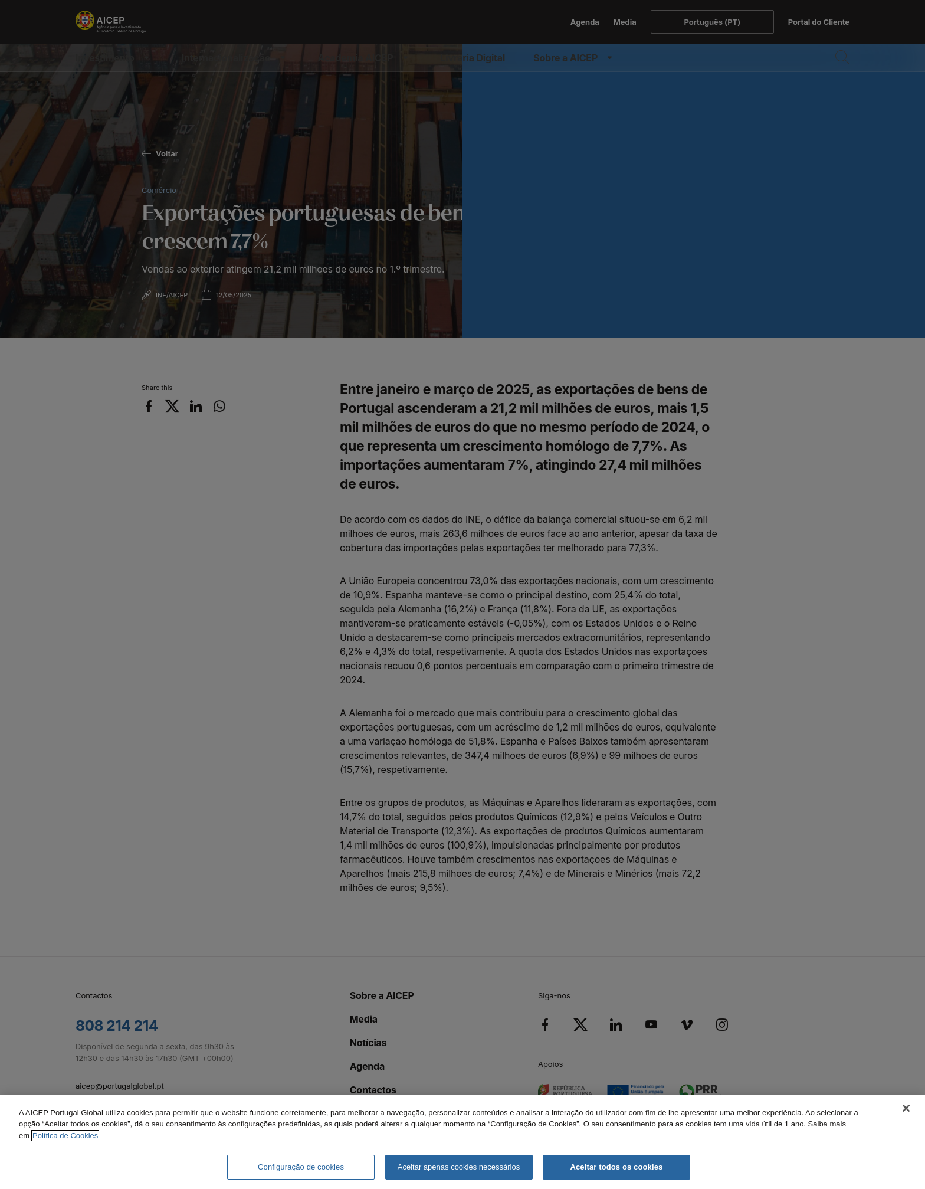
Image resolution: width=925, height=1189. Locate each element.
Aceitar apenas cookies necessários (459, 1166)
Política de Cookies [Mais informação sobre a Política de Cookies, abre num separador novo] (65, 1135)
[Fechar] (906, 1108)
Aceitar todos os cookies (616, 1166)
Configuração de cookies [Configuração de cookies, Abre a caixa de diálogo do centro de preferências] (301, 1166)
